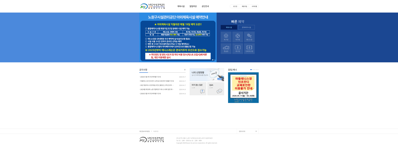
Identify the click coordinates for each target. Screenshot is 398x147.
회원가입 (243, 6)
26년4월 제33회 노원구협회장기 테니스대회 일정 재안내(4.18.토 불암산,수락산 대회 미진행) (157, 89)
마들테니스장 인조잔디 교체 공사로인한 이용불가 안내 (157, 81)
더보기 (185, 69)
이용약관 (155, 131)
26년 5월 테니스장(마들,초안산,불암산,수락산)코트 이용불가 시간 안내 (157, 85)
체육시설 (181, 6)
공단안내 (205, 6)
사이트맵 (253, 6)
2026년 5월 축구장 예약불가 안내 (150, 77)
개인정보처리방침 (144, 131)
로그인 (234, 6)
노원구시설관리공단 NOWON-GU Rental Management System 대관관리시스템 (152, 6)
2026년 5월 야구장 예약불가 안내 (150, 93)
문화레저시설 (246, 27)
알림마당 (193, 6)
